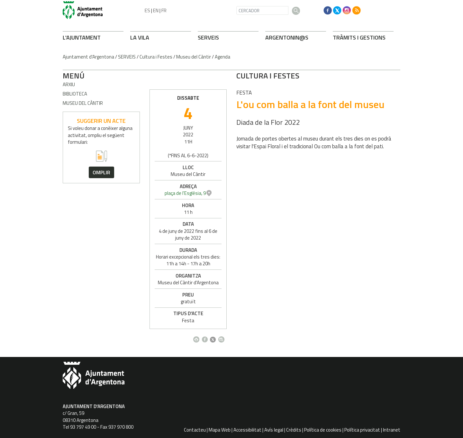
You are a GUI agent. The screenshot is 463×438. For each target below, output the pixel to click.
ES (147, 10)
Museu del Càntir (193, 56)
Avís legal (273, 429)
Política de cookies (322, 429)
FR (164, 10)
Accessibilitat (247, 429)
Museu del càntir (83, 103)
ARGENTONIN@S (286, 37)
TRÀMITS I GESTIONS (359, 37)
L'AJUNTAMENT (82, 37)
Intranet (391, 429)
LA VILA (139, 37)
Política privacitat (362, 429)
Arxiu (69, 84)
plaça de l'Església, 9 (358, 193)
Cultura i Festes (156, 56)
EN (156, 10)
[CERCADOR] (262, 10)
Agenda (222, 56)
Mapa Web (220, 429)
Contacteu (195, 429)
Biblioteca (75, 93)
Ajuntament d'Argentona (88, 56)
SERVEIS (208, 37)
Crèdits (293, 429)
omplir (101, 172)
